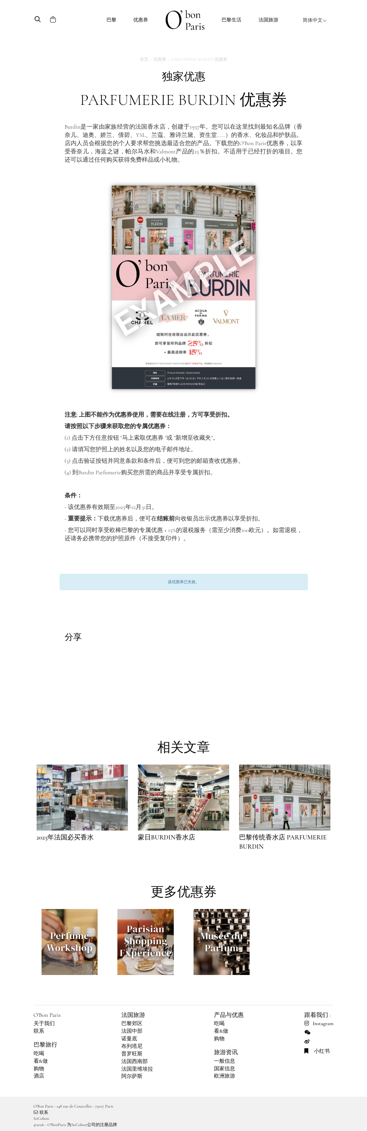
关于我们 (44, 1023)
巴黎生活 (231, 20)
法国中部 (131, 1031)
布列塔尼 (131, 1046)
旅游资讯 (226, 1052)
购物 (39, 1068)
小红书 (317, 1051)
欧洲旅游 (224, 1076)
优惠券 (140, 20)
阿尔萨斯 (131, 1076)
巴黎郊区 (131, 1023)
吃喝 (39, 1053)
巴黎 (111, 20)
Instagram (318, 1023)
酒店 (39, 1076)
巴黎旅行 (45, 1044)
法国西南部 (134, 1061)
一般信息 (224, 1061)
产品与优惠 (229, 1015)
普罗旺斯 (131, 1054)
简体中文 (315, 20)
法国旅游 (268, 20)
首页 (144, 59)
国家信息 (224, 1068)
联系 (39, 1031)
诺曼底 (129, 1038)
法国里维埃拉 (137, 1069)
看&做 (41, 1061)
